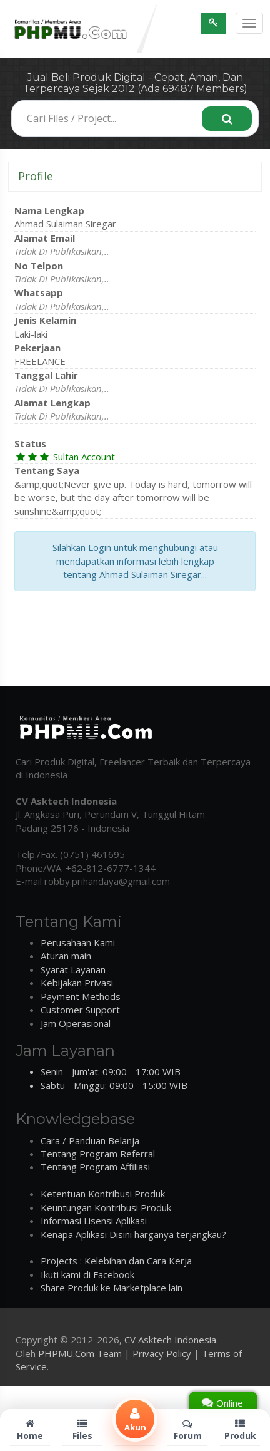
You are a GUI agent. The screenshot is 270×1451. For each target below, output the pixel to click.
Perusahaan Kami (78, 942)
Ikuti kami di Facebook (87, 1274)
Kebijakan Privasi (77, 982)
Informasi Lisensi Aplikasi (94, 1220)
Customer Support (80, 1009)
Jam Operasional (76, 1023)
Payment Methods (81, 996)
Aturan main (66, 955)
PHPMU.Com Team (80, 1353)
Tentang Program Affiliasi (95, 1166)
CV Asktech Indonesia (170, 1339)
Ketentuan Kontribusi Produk (103, 1193)
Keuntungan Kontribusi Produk (106, 1207)
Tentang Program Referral (98, 1153)
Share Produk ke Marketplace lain (111, 1287)
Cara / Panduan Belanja (90, 1140)
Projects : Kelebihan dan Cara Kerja (116, 1260)
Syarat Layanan (73, 969)
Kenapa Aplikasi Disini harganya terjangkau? (133, 1234)
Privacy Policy (161, 1353)
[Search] (227, 118)
